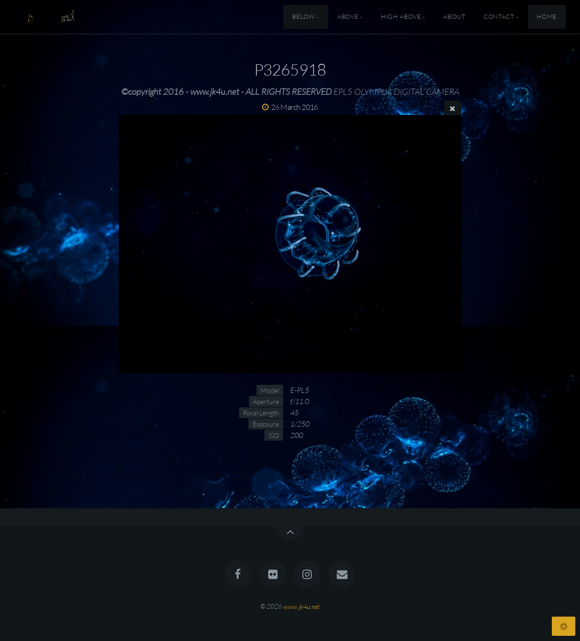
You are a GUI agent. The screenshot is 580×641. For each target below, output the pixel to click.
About (454, 17)
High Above (401, 17)
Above (347, 17)
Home (547, 17)
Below (303, 17)
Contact (499, 17)
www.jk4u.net (301, 606)
